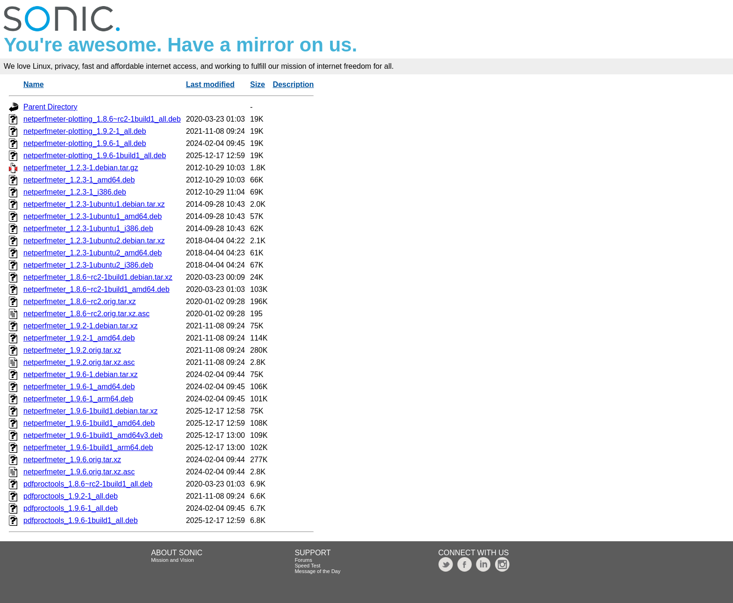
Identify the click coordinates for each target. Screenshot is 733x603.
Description (293, 84)
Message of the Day (317, 571)
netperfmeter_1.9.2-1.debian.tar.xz (80, 326)
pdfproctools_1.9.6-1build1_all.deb (80, 520)
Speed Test (307, 565)
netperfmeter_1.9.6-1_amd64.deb (79, 387)
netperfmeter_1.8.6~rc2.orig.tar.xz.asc (86, 314)
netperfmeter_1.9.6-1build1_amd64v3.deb (93, 435)
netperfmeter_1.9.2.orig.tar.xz (72, 350)
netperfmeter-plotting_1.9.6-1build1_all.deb (94, 156)
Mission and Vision (172, 560)
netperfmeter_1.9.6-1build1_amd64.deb (89, 423)
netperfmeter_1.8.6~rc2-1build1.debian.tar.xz (97, 277)
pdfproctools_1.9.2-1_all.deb (70, 496)
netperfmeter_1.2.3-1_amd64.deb (79, 180)
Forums (303, 560)
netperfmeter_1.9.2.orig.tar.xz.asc (79, 362)
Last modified (210, 84)
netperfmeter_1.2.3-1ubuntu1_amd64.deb (92, 216)
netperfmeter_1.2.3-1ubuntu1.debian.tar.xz (94, 204)
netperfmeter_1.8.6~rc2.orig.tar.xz (79, 301)
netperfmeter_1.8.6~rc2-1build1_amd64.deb (96, 289)
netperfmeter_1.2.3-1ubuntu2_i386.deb (88, 265)
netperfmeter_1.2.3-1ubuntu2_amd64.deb (92, 253)
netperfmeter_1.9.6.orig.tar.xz (72, 460)
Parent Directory (50, 107)
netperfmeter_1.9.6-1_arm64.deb (78, 399)
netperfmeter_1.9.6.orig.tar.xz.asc (79, 472)
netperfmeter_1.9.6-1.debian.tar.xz (80, 374)
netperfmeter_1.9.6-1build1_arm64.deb (88, 447)
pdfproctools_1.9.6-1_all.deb (70, 508)
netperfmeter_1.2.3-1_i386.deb (74, 192)
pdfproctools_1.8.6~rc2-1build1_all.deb (87, 484)
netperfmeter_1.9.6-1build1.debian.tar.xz (90, 411)
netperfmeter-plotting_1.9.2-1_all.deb (84, 131)
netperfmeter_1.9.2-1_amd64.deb (79, 338)
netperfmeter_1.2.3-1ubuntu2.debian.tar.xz (94, 241)
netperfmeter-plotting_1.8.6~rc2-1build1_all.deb (102, 119)
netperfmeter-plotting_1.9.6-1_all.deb (84, 143)
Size (257, 84)
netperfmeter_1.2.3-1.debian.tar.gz (80, 168)
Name (33, 84)
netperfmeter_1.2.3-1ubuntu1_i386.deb (88, 228)
